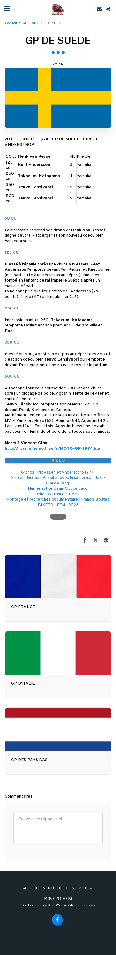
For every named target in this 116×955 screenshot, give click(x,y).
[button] (7, 9)
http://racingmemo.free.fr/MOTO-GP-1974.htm (53, 448)
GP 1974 (29, 23)
